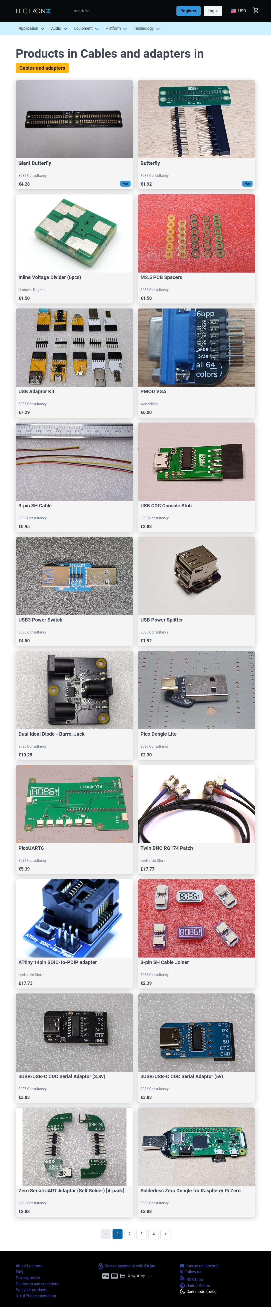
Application (28, 28)
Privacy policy (28, 1278)
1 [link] (118, 1234)
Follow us (190, 1272)
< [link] (106, 1234)
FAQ (19, 1272)
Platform (113, 28)
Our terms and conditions (37, 1284)
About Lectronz (29, 1266)
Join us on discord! (199, 1266)
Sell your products (31, 1290)
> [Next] (165, 1234)
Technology (144, 28)
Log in (213, 10)
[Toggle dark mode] (198, 1292)
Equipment (83, 28)
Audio (56, 28)
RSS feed (191, 1279)
